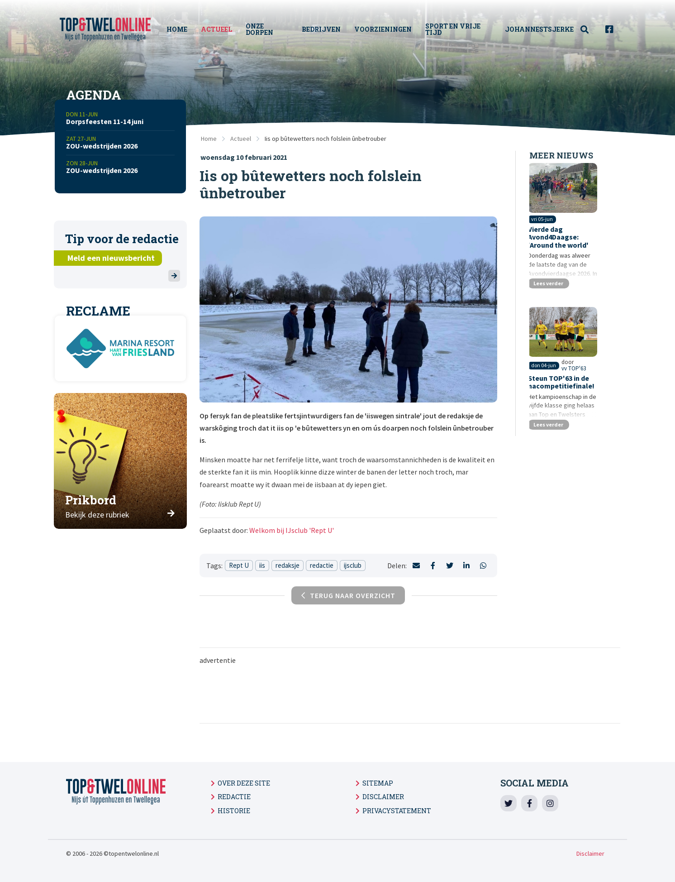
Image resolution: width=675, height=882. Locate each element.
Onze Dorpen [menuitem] (263, 29)
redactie (321, 565)
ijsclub (352, 565)
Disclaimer (383, 796)
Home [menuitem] (181, 29)
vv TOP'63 (588, 389)
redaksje (287, 565)
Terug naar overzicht (348, 595)
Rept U (239, 565)
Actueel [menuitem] (220, 29)
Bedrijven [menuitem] (323, 29)
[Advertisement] (410, 693)
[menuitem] (589, 29)
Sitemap (377, 783)
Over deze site (244, 783)
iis (262, 565)
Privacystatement (396, 810)
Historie (234, 810)
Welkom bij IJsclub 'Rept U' (291, 530)
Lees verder (551, 292)
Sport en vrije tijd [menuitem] (455, 29)
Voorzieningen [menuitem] (385, 29)
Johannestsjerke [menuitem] (539, 29)
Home (209, 138)
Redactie (234, 796)
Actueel (240, 138)
